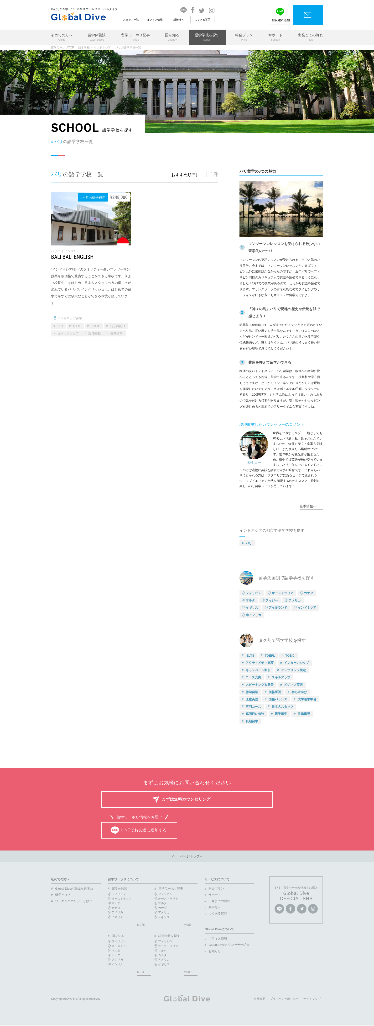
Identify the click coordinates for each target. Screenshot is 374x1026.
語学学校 (84, 47)
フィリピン (253, 593)
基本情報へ (308, 506)
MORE (141, 924)
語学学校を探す (207, 37)
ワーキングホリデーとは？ (73, 901)
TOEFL (270, 655)
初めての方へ (62, 37)
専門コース (253, 706)
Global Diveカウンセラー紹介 (228, 944)
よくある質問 (202, 19)
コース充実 (253, 677)
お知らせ (214, 951)
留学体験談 (97, 37)
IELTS (77, 326)
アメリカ (294, 600)
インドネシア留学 (69, 318)
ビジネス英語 (293, 684)
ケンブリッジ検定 (293, 670)
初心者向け (117, 326)
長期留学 (116, 333)
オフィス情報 (155, 19)
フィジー (271, 600)
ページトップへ (187, 856)
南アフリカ (253, 615)
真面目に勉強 (255, 714)
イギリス (252, 607)
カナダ (308, 593)
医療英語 (252, 699)
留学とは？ (63, 895)
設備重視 (94, 333)
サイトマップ (312, 999)
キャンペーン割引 (258, 670)
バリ (60, 326)
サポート (275, 37)
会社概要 (259, 999)
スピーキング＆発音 (260, 684)
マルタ (250, 600)
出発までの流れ (310, 37)
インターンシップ (296, 663)
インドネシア (102, 47)
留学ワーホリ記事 (135, 37)
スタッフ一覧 (131, 19)
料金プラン (244, 37)
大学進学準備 (307, 699)
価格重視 (275, 692)
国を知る (172, 37)
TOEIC (95, 326)
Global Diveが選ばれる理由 (74, 888)
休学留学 (252, 692)
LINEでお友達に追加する (139, 830)
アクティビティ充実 (260, 663)
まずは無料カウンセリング (186, 799)
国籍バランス (278, 699)
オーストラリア (282, 593)
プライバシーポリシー (284, 999)
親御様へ (178, 19)
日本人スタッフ (68, 333)
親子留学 (281, 714)
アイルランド (278, 607)
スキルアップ (281, 677)
